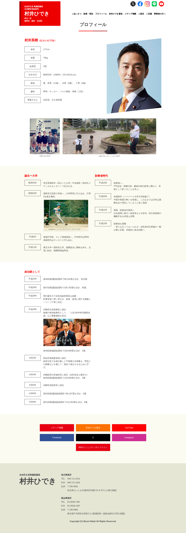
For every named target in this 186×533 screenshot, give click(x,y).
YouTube (129, 428)
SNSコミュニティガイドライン (93, 447)
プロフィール (101, 14)
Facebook (56, 437)
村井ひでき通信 (115, 14)
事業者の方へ (160, 14)
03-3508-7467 (73, 502)
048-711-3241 (73, 479)
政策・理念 (88, 14)
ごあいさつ (76, 14)
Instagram (129, 437)
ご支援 (149, 14)
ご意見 (141, 14)
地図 (114, 490)
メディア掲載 (130, 14)
